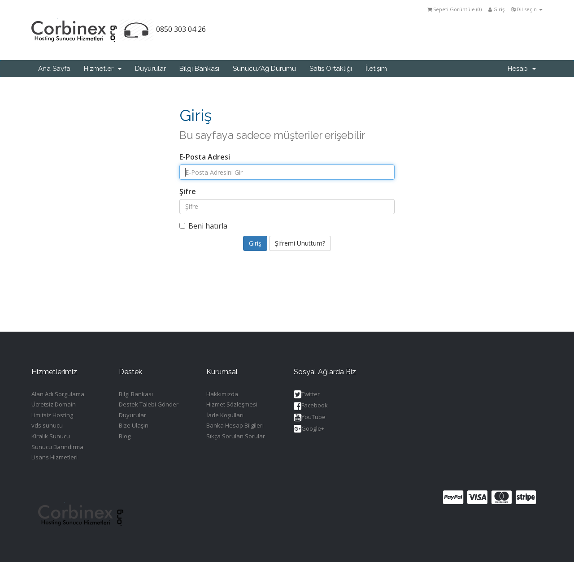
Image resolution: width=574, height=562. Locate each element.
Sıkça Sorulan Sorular (235, 436)
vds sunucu (47, 425)
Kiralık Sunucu (50, 436)
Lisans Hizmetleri (54, 457)
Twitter (307, 394)
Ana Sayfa (54, 69)
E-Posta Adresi (204, 157)
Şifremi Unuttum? (300, 243)
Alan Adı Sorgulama (57, 394)
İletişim (376, 69)
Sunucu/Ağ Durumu (264, 69)
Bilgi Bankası (199, 69)
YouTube (310, 417)
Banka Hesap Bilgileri (235, 425)
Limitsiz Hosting (52, 415)
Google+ (309, 429)
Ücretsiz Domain (53, 404)
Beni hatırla (203, 226)
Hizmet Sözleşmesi (231, 404)
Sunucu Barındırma (57, 447)
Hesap (522, 69)
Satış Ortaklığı (330, 69)
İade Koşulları (225, 415)
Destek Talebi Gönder (148, 404)
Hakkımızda (222, 394)
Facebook (311, 406)
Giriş (496, 9)
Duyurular (150, 69)
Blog (124, 436)
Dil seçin (527, 9)
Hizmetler (103, 69)
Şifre (187, 191)
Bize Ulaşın (133, 425)
